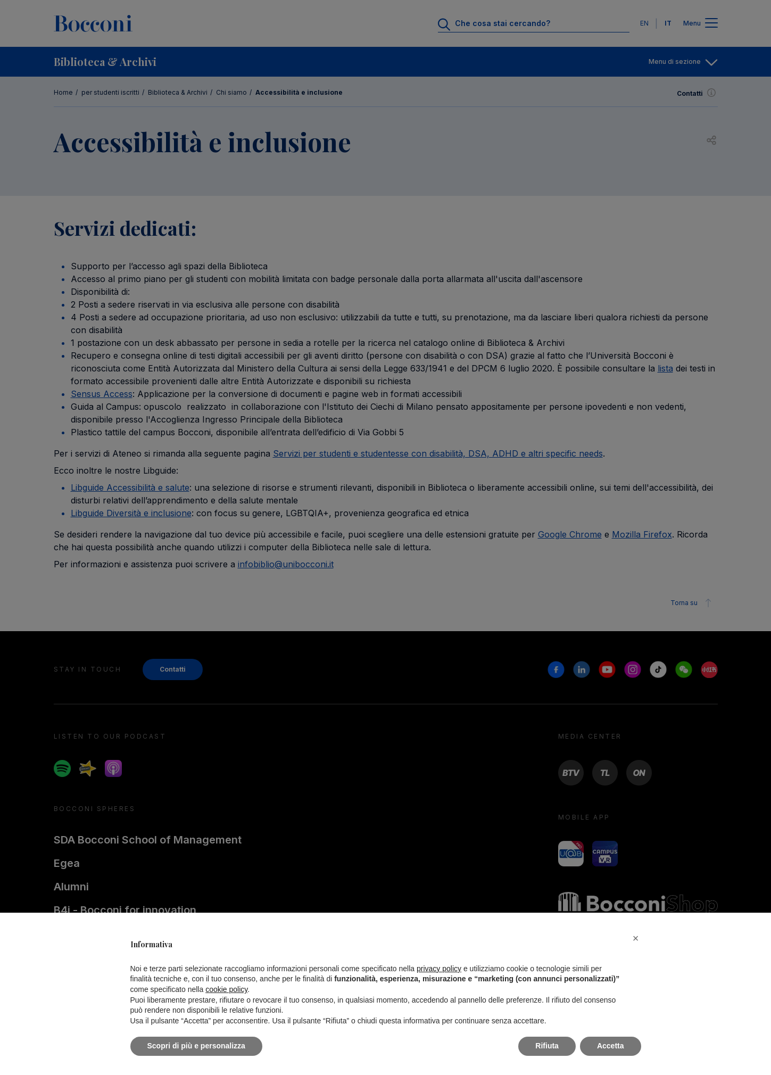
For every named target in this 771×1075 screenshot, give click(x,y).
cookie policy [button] (226, 989)
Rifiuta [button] (547, 1045)
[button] (635, 938)
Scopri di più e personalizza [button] (196, 1045)
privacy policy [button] (439, 968)
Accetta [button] (610, 1045)
